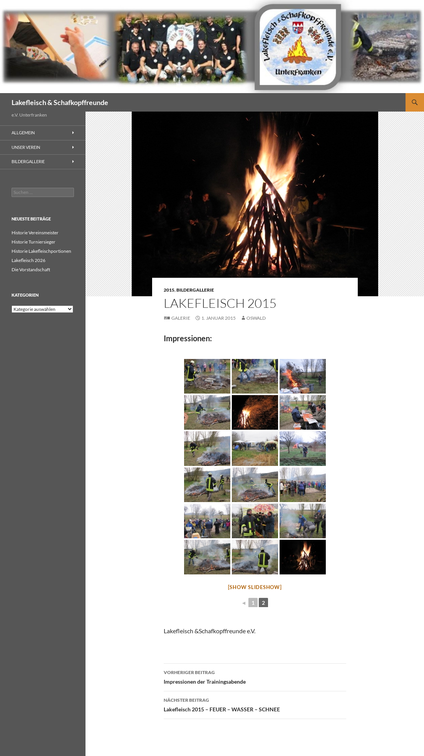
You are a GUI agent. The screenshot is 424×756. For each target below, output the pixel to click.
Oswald (256, 318)
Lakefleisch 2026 (28, 260)
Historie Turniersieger (33, 242)
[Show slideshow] (255, 587)
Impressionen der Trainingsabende (255, 676)
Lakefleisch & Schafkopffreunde (60, 102)
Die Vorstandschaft (31, 269)
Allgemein (23, 132)
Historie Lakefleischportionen (41, 251)
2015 (169, 290)
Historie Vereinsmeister (35, 232)
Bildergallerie (195, 290)
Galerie (180, 318)
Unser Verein (26, 147)
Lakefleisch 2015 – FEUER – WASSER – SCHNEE (255, 704)
